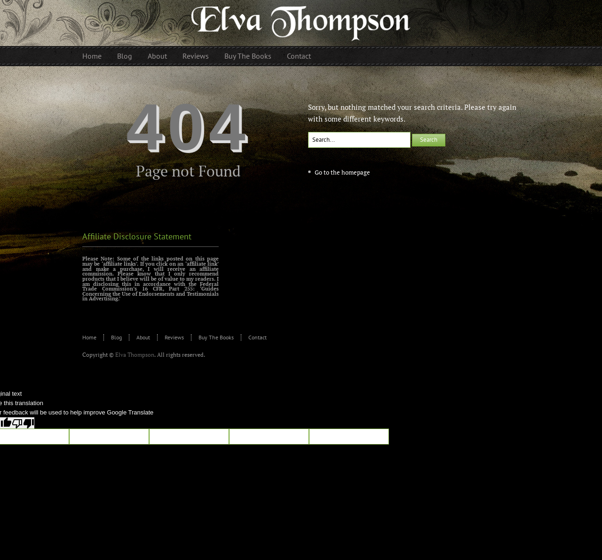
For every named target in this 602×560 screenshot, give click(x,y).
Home (89, 337)
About (143, 337)
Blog (116, 337)
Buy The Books (216, 337)
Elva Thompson (134, 354)
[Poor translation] (23, 423)
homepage (355, 172)
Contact (257, 337)
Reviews (174, 337)
